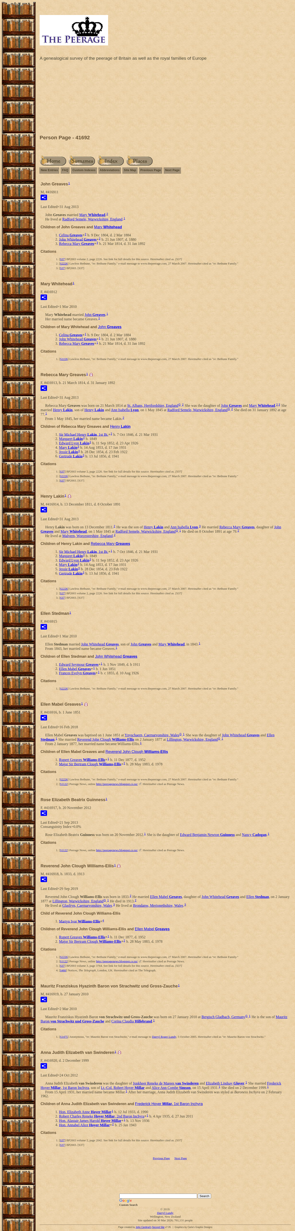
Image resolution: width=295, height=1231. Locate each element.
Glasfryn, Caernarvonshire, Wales (87, 905)
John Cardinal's (143, 1227)
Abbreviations (110, 170)
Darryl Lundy (165, 1213)
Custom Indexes (83, 170)
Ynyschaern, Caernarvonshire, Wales (152, 735)
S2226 (64, 263)
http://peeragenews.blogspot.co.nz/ (117, 784)
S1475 (64, 1036)
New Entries (49, 170)
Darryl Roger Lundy (164, 1036)
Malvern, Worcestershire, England (87, 536)
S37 (62, 259)
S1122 (64, 784)
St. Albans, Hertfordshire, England (152, 405)
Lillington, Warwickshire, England (192, 739)
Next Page (172, 170)
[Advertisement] (165, 99)
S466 (63, 970)
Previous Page (150, 170)
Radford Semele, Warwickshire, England (92, 219)
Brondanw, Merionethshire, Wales (158, 905)
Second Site (158, 1227)
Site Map (130, 170)
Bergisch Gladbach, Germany (223, 1017)
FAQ (65, 170)
